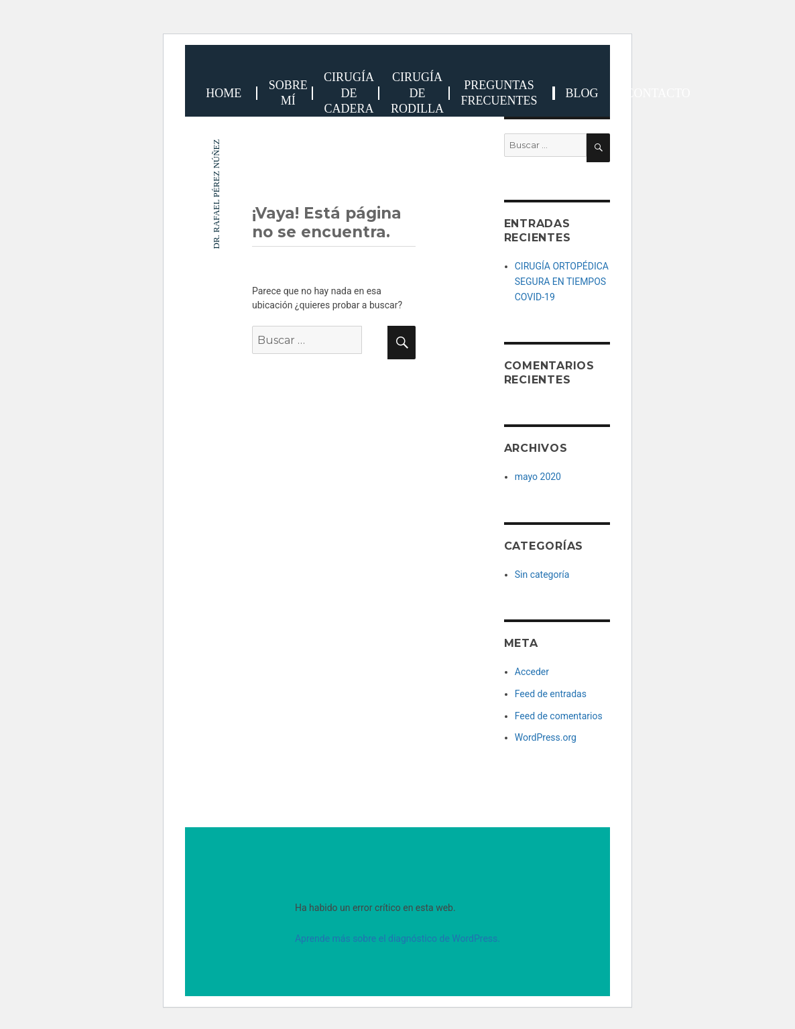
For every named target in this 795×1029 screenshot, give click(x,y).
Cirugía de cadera (349, 92)
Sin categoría (542, 574)
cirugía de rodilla (417, 92)
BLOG (582, 93)
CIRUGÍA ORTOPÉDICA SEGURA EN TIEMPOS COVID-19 (562, 281)
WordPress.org (545, 737)
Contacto (658, 93)
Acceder (532, 671)
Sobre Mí (288, 93)
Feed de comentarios (559, 716)
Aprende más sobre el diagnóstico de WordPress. (397, 938)
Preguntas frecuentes (499, 93)
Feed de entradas (551, 693)
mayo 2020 (538, 476)
